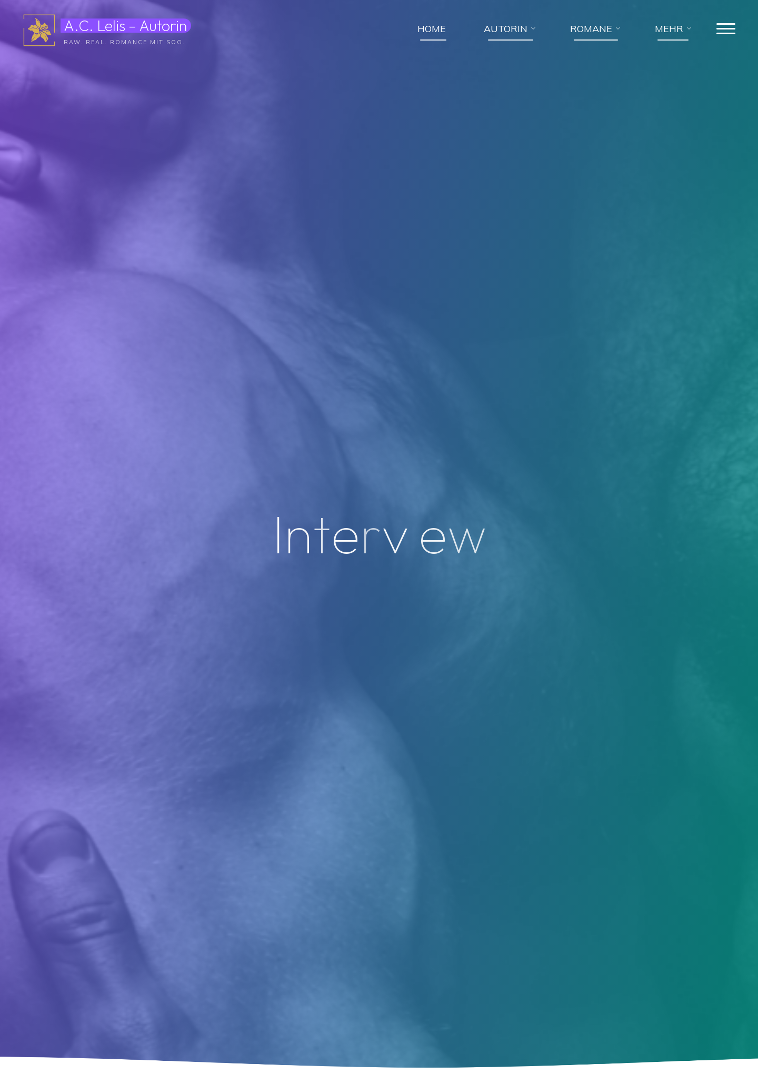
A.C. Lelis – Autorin (126, 25)
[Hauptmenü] (724, 29)
